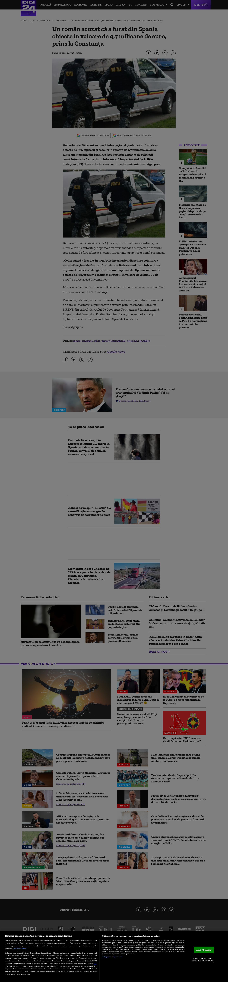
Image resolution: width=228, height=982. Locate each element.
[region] (114, 956)
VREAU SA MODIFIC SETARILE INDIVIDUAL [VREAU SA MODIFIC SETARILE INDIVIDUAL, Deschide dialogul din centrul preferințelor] (202, 959)
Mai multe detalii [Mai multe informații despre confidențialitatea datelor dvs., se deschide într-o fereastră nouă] (19, 948)
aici (95, 963)
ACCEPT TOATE (203, 950)
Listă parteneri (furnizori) (112, 957)
